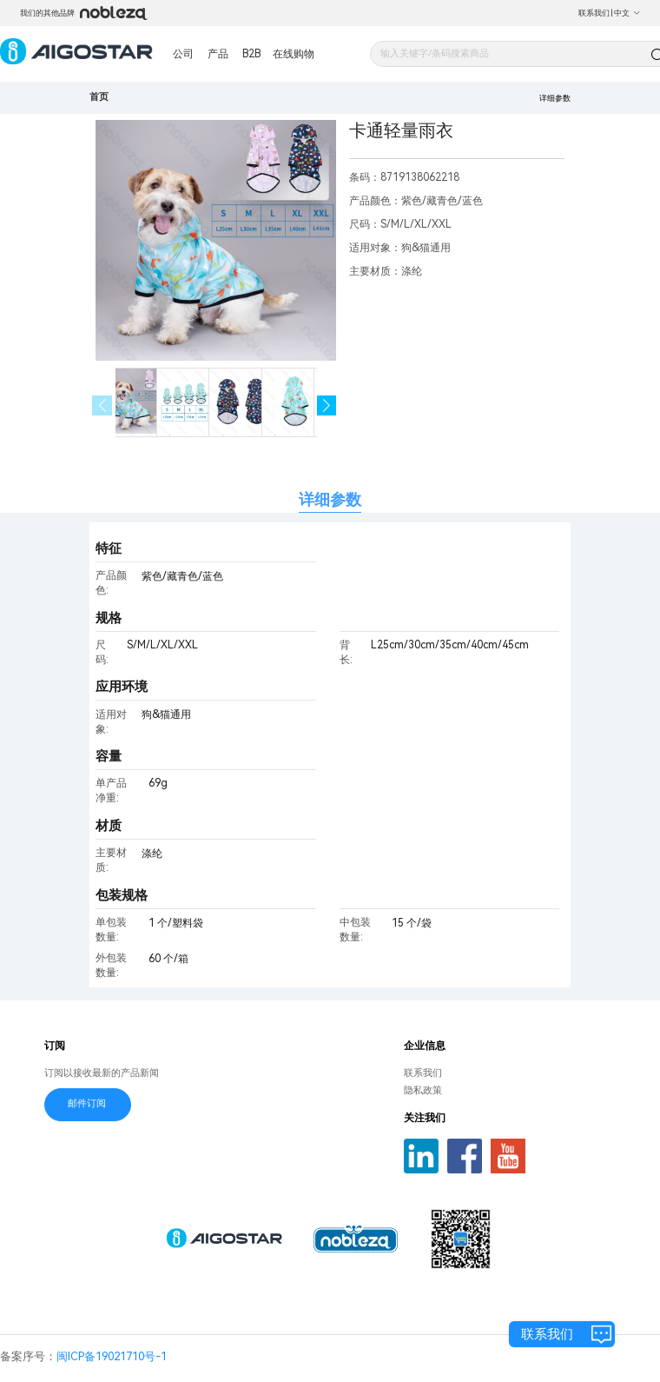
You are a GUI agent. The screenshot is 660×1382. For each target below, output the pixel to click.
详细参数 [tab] (330, 499)
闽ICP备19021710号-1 (111, 1356)
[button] (327, 405)
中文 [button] (627, 13)
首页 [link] (99, 97)
